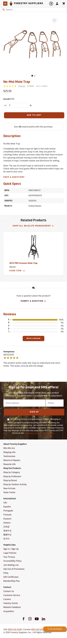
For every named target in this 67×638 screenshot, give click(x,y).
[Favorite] (54, 20)
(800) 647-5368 (15, 629)
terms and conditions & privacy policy (39, 433)
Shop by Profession (12, 476)
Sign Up (34, 412)
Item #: (41, 86)
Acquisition (8, 611)
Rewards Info (9, 464)
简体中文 (7, 530)
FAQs (5, 573)
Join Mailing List (11, 565)
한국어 (6, 538)
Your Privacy (9, 557)
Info (5, 502)
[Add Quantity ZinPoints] (31, 105)
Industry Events (10, 603)
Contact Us (8, 591)
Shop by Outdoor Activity (15, 484)
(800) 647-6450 (38, 629)
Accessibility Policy (12, 561)
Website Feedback (12, 607)
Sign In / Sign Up (11, 549)
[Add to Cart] (34, 115)
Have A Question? (14, 177)
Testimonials (9, 456)
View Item (17, 271)
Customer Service (11, 595)
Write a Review (33, 338)
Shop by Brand (10, 480)
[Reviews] (14, 86)
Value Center (9, 492)
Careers (7, 599)
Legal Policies (9, 553)
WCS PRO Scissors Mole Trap (23, 263)
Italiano (6, 522)
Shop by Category (11, 472)
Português (8, 510)
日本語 (6, 526)
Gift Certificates (10, 577)
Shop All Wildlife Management (33, 226)
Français (7, 514)
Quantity (9, 99)
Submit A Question (33, 301)
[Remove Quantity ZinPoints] (5, 105)
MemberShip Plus (11, 581)
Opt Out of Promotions (13, 569)
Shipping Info (9, 452)
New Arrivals (9, 488)
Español (7, 506)
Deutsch (7, 518)
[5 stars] (10, 86)
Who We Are (9, 448)
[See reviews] (21, 86)
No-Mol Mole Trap (16, 82)
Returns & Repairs (11, 460)
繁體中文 (7, 534)
